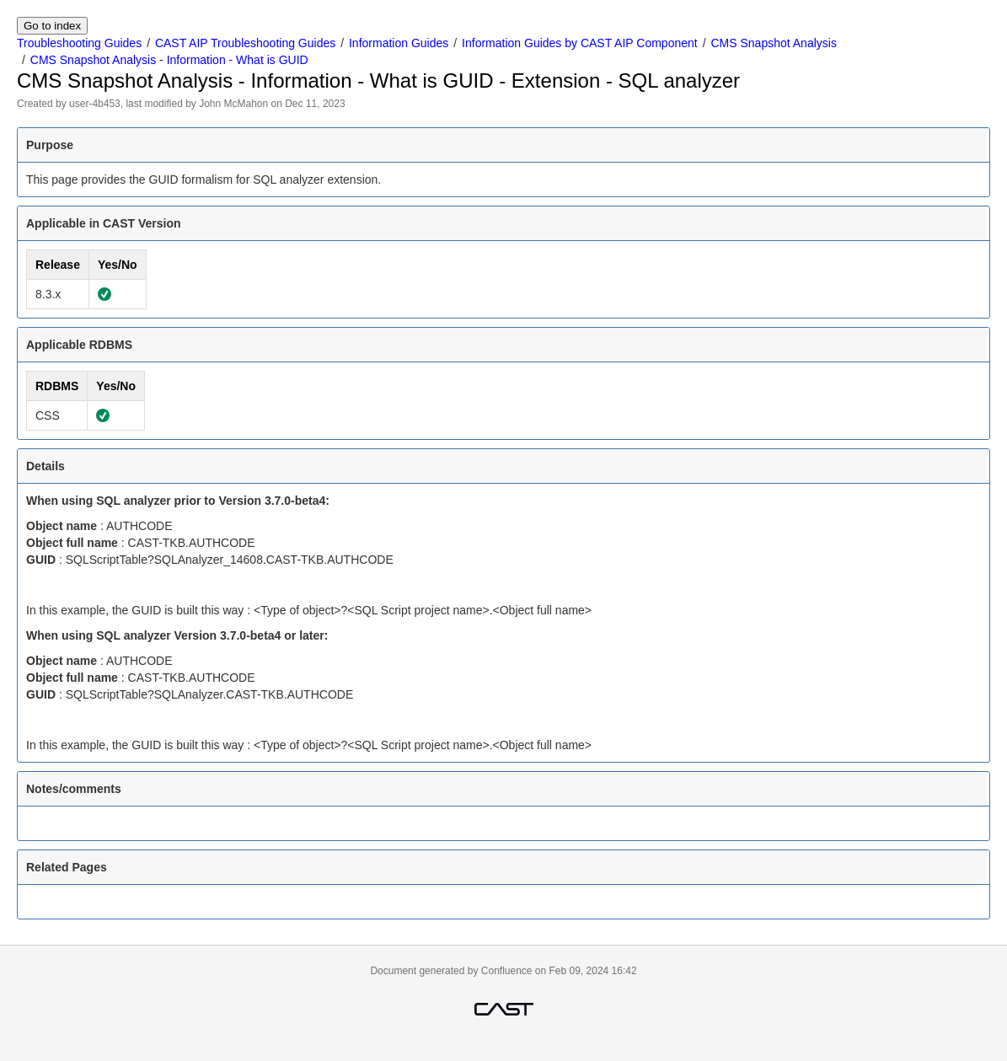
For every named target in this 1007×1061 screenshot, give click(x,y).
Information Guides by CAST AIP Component (580, 43)
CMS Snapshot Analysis (773, 43)
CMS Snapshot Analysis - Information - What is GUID (169, 60)
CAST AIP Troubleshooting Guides (245, 43)
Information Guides (398, 43)
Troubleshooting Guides (79, 43)
